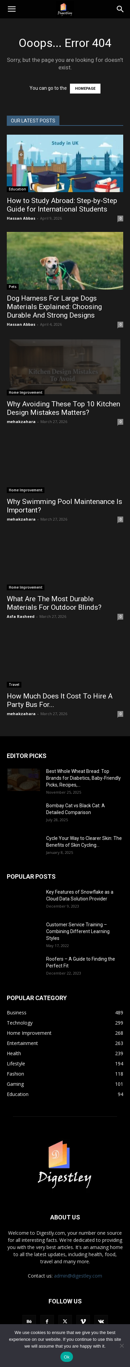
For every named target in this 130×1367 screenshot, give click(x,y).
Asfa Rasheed (21, 616)
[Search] (120, 9)
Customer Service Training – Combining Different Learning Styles (78, 931)
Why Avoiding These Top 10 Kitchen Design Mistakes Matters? (63, 408)
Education (17, 189)
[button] (11, 9)
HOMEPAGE (85, 88)
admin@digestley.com (78, 1275)
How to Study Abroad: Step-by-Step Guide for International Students (62, 205)
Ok (67, 1357)
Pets (13, 286)
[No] (121, 1345)
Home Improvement (25, 392)
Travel (14, 684)
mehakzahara (21, 421)
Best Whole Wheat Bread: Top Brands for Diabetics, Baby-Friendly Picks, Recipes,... (83, 778)
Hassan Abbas (21, 218)
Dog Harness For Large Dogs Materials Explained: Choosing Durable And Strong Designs (54, 306)
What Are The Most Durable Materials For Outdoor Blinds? (54, 603)
